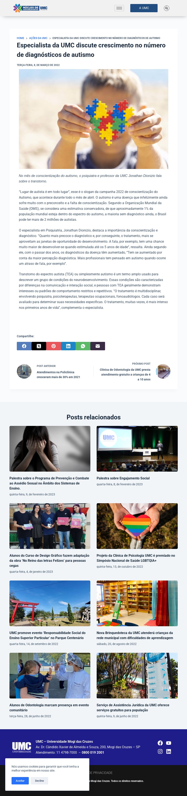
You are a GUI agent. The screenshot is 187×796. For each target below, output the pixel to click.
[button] (166, 8)
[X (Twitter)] (39, 346)
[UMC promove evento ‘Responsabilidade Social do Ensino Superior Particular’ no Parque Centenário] (50, 603)
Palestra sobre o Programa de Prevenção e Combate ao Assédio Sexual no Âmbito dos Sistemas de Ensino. (49, 483)
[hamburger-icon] (119, 8)
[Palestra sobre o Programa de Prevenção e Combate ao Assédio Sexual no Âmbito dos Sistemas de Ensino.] (50, 449)
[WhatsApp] (83, 346)
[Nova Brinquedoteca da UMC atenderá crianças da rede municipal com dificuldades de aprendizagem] (137, 603)
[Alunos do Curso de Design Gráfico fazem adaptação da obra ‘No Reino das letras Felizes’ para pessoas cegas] (50, 526)
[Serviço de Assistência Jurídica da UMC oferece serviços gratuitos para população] (137, 675)
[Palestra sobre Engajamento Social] (137, 449)
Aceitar (20, 780)
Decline (39, 780)
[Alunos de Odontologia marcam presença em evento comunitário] (50, 675)
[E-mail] (97, 346)
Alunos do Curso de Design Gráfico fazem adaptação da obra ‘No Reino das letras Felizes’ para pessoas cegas (49, 561)
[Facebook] (24, 346)
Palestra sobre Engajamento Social (123, 478)
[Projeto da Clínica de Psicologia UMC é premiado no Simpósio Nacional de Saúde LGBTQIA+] (137, 526)
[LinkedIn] (68, 346)
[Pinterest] (53, 346)
